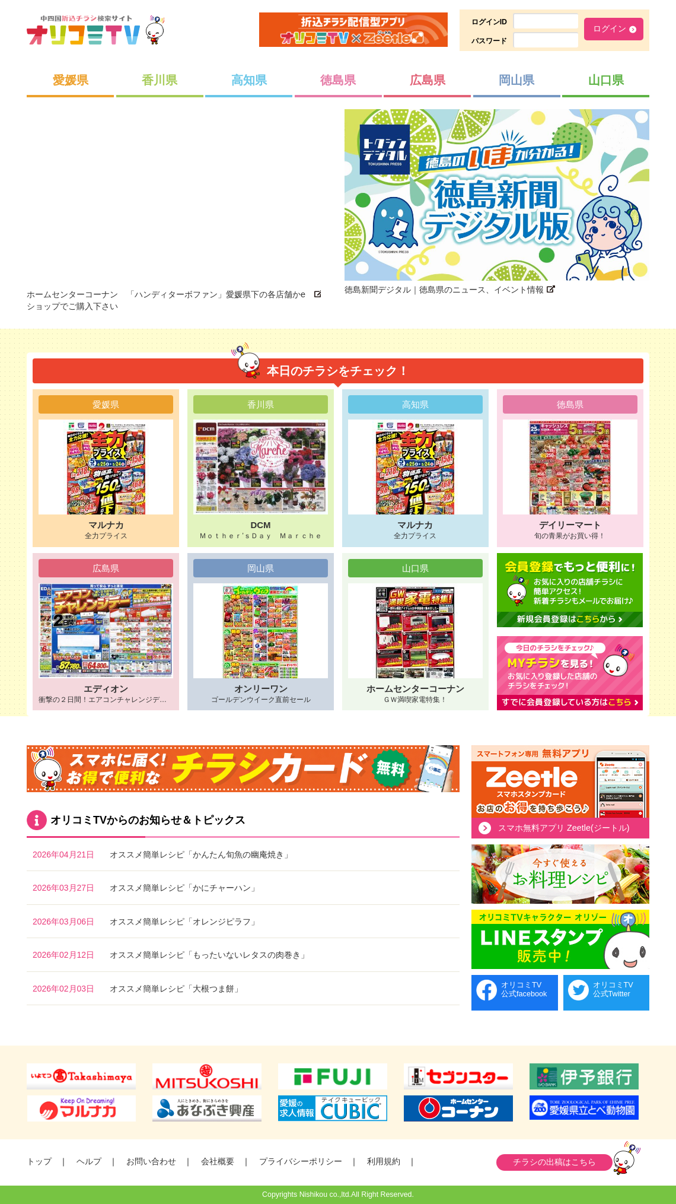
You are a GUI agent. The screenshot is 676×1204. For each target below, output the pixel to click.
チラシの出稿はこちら (554, 1162)
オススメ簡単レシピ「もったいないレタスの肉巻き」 (209, 955)
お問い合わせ (151, 1161)
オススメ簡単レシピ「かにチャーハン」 (184, 887)
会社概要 (217, 1161)
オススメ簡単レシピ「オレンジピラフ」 (184, 921)
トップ (39, 1161)
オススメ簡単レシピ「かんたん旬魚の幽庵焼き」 (201, 854)
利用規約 (383, 1161)
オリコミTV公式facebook (524, 989)
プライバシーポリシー (300, 1161)
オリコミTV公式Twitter (613, 989)
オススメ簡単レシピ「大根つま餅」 (176, 988)
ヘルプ (88, 1161)
